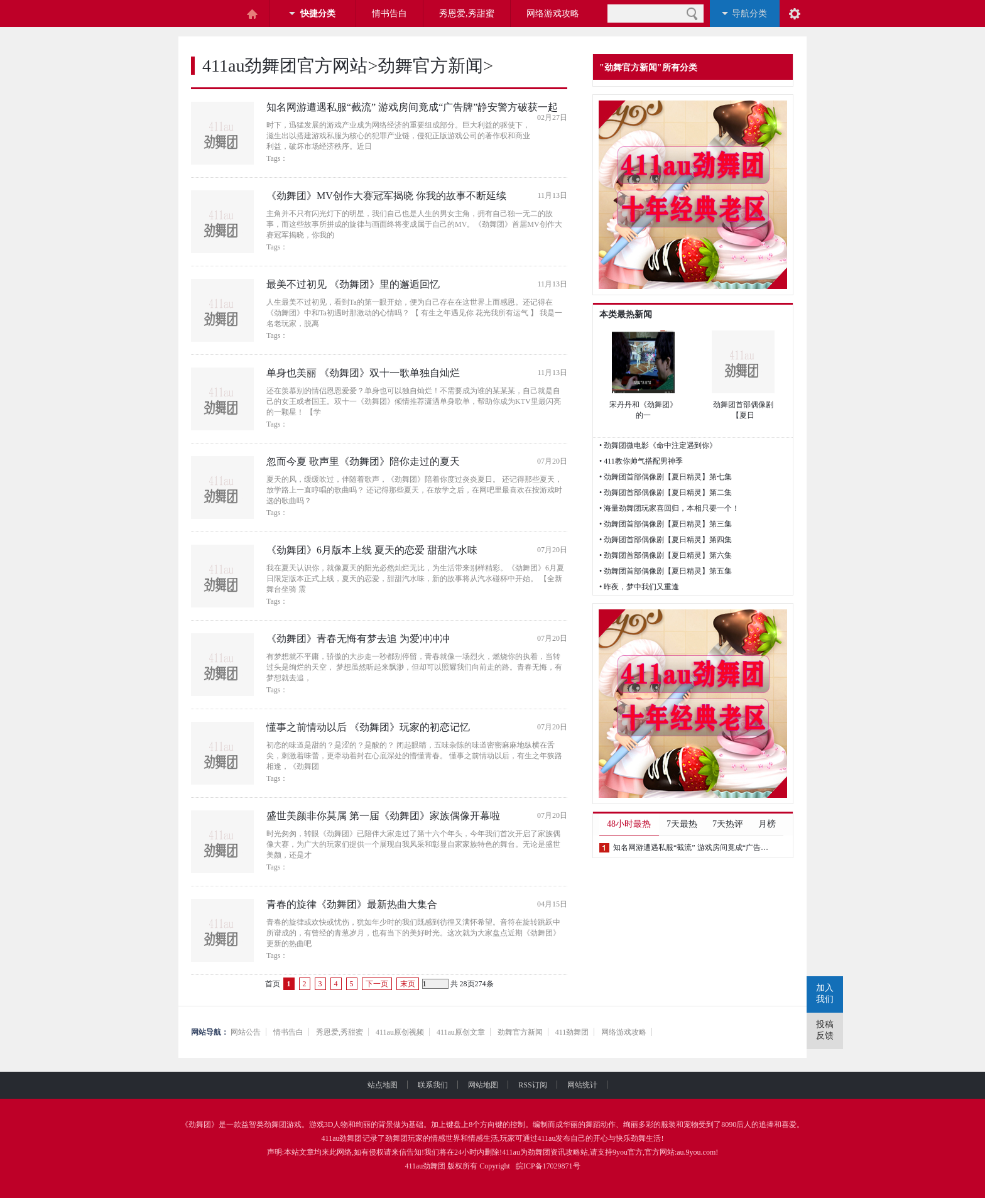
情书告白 (389, 13)
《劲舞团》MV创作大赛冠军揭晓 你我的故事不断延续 (386, 195)
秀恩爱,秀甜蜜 (466, 13)
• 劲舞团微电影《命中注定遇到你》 (658, 445)
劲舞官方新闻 (430, 65)
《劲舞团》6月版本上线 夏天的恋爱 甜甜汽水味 (371, 550)
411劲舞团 (572, 1032)
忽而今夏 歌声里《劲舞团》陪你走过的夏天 (363, 461)
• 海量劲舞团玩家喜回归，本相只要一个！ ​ (670, 508)
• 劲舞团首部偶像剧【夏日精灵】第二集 (665, 492)
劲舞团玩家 (404, 1138)
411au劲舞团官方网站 (284, 65)
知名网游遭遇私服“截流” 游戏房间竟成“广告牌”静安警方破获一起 (412, 107)
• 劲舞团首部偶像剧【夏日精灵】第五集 (665, 571)
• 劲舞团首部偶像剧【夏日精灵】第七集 (665, 476)
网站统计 (582, 1085)
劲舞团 (199, 1124)
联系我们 (443, 1085)
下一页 (377, 983)
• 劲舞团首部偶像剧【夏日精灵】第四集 (665, 539)
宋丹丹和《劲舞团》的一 (643, 410)
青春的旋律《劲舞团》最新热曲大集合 (351, 904)
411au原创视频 (400, 1032)
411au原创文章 (461, 1032)
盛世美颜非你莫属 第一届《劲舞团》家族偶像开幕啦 (383, 815)
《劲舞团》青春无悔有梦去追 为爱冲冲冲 (358, 638)
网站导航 (206, 1032)
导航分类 (749, 13)
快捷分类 (317, 13)
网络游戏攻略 (552, 13)
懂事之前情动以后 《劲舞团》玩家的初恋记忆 (368, 727)
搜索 (692, 13)
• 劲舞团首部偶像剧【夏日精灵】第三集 (665, 524)
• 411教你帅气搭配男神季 (641, 461)
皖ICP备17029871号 (548, 1166)
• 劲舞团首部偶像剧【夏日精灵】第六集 (665, 555)
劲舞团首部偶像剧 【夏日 (743, 410)
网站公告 (246, 1032)
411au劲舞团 (342, 1138)
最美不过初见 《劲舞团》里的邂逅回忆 (353, 284)
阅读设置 (795, 13)
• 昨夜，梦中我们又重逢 (639, 586)
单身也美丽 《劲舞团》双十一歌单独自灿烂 (363, 373)
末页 (407, 983)
